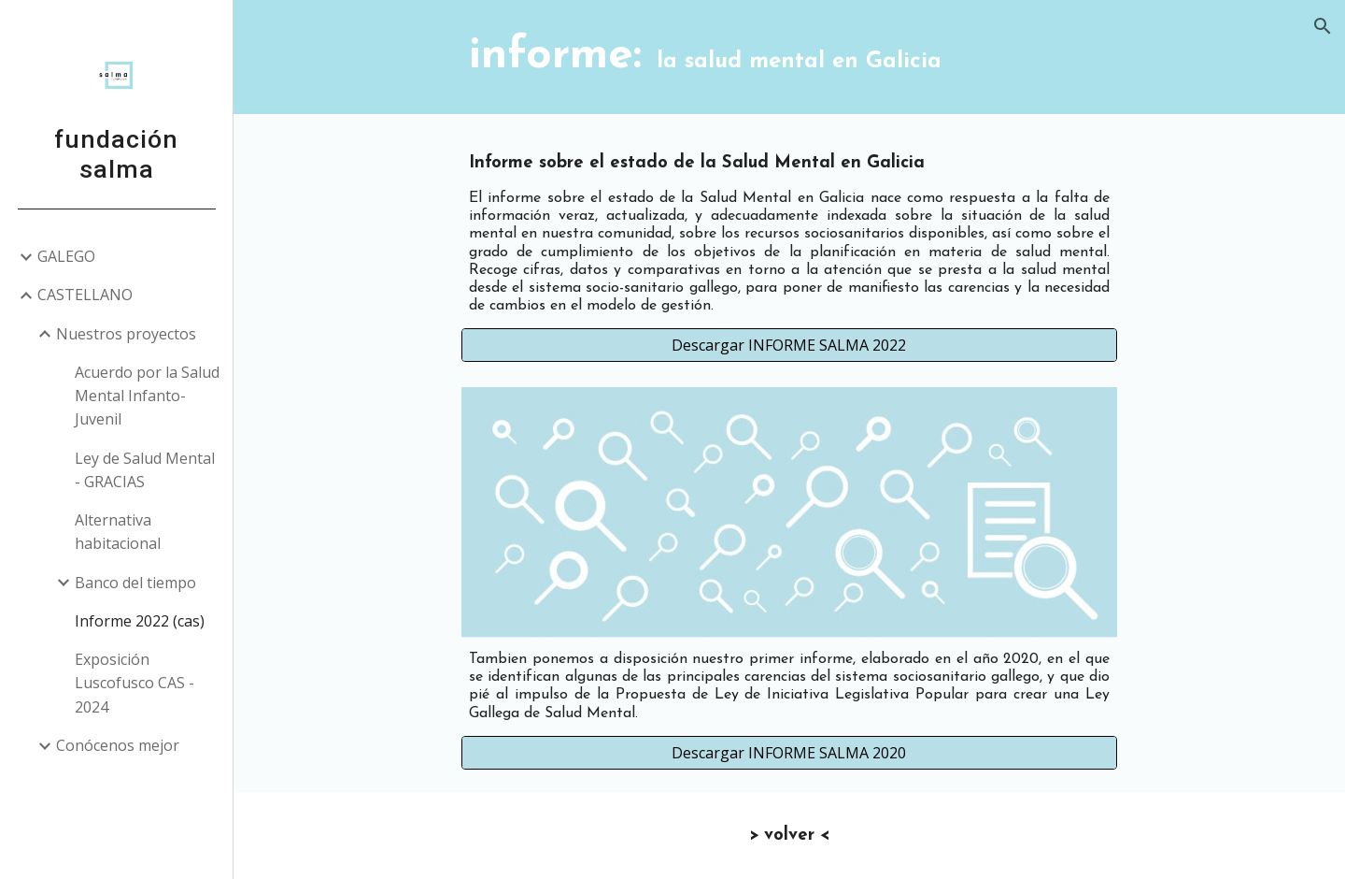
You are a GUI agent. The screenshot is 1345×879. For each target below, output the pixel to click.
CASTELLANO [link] (85, 294)
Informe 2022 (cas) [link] (140, 621)
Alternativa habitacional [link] (118, 532)
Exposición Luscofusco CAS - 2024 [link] (134, 683)
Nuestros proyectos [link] (126, 334)
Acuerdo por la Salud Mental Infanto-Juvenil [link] (147, 396)
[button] (1322, 26)
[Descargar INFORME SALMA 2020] (789, 753)
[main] (789, 57)
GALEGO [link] (66, 256)
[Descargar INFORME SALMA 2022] (789, 345)
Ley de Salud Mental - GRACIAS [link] (145, 470)
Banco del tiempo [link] (135, 582)
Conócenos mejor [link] (117, 745)
